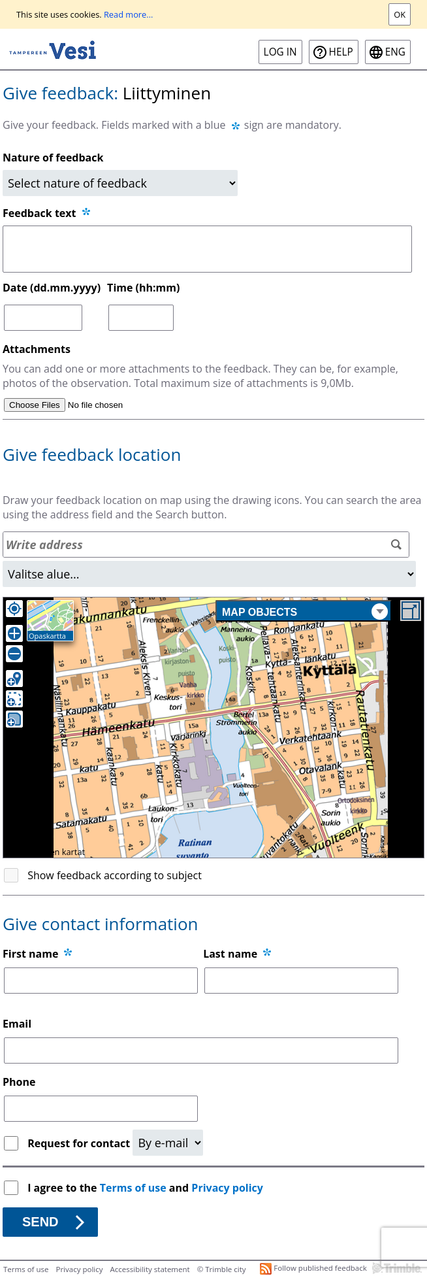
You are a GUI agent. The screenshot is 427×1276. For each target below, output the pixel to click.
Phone (19, 1082)
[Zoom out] (14, 653)
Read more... (128, 14)
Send (40, 1222)
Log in (280, 52)
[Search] (396, 544)
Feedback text (47, 213)
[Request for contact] (168, 1143)
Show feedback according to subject (114, 875)
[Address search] (206, 544)
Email (17, 1023)
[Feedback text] (207, 249)
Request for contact (80, 1143)
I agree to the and (146, 1188)
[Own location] (14, 608)
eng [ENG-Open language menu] (395, 52)
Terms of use (133, 1188)
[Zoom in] (14, 633)
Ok (399, 14)
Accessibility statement (150, 1269)
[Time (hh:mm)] (141, 318)
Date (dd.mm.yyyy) (52, 287)
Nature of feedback (53, 157)
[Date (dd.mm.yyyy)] (43, 318)
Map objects (305, 611)
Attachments (37, 349)
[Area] (209, 574)
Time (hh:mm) (143, 287)
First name (30, 954)
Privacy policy (227, 1188)
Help (341, 52)
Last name (230, 954)
